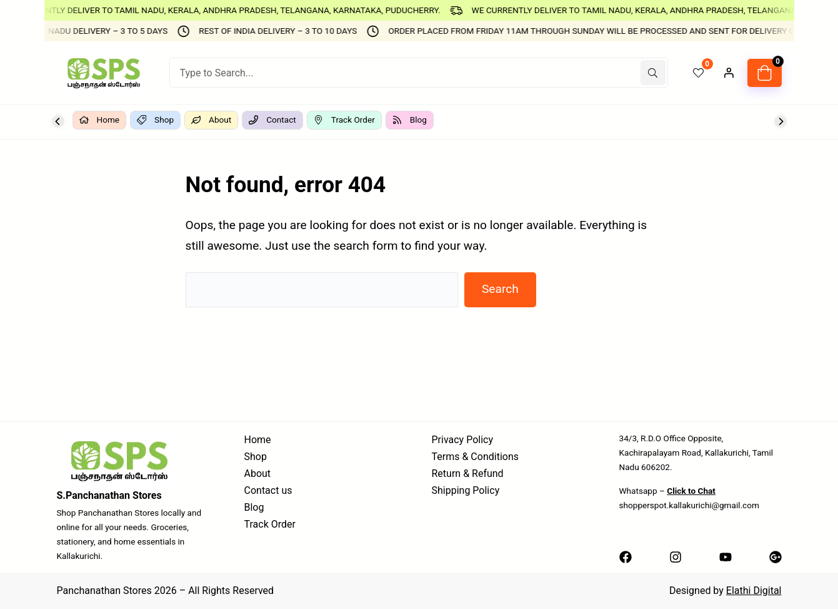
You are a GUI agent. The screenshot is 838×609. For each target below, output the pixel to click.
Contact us (268, 490)
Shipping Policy (466, 490)
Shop (255, 457)
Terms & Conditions (475, 457)
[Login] (728, 72)
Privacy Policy (463, 440)
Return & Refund (468, 473)
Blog (254, 507)
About (257, 473)
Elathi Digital (754, 590)
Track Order (270, 524)
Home (257, 440)
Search (500, 289)
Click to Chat (691, 491)
